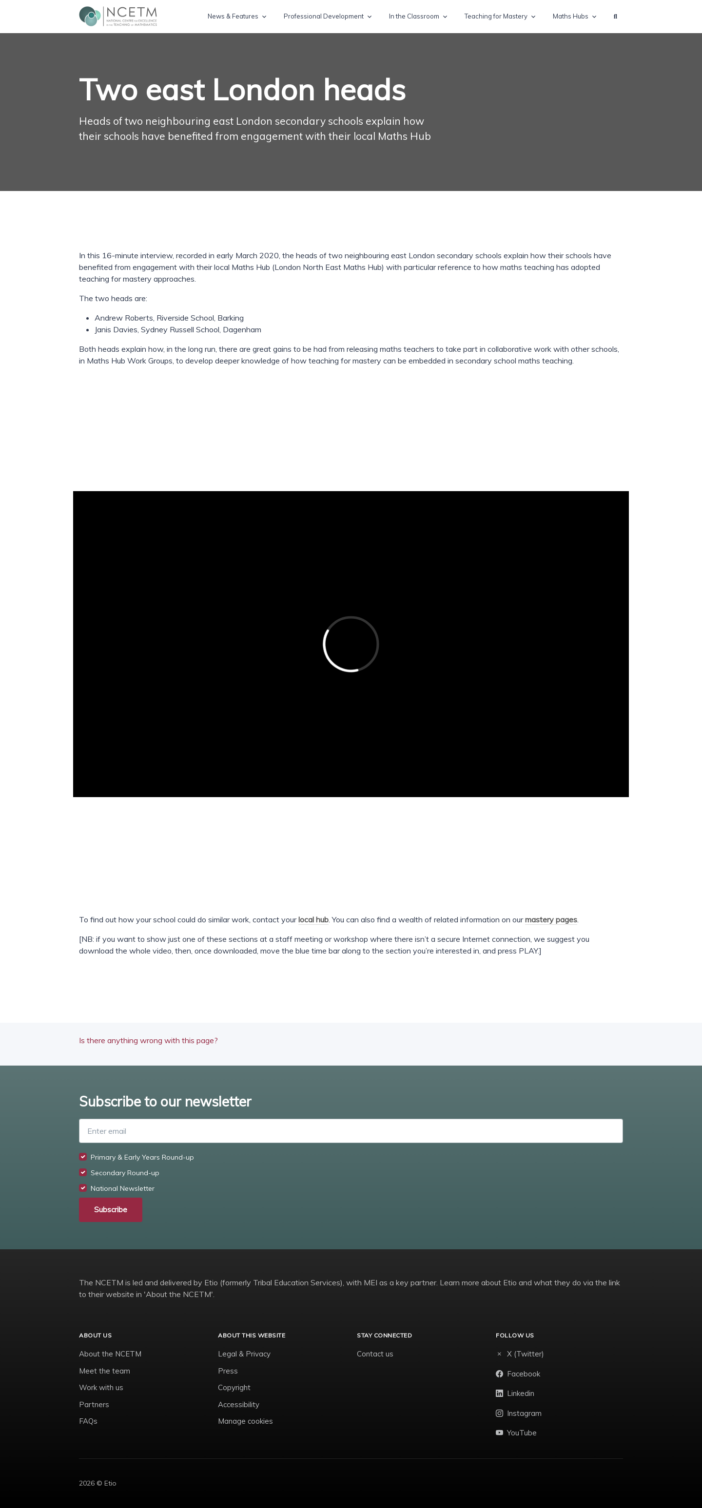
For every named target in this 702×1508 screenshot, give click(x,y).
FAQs (88, 1421)
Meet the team (104, 1370)
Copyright (234, 1387)
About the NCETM (110, 1353)
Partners (94, 1404)
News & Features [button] (233, 16)
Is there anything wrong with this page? (148, 1040)
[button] (615, 16)
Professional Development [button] (324, 16)
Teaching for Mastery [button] (496, 16)
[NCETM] (118, 16)
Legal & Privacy (244, 1353)
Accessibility (238, 1404)
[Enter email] (351, 1131)
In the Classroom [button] (414, 16)
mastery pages (551, 919)
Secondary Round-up (125, 1172)
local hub (313, 919)
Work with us (101, 1387)
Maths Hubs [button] (570, 16)
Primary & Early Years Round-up (142, 1157)
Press (228, 1370)
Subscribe (110, 1209)
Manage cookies (245, 1421)
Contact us (375, 1353)
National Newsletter (123, 1188)
